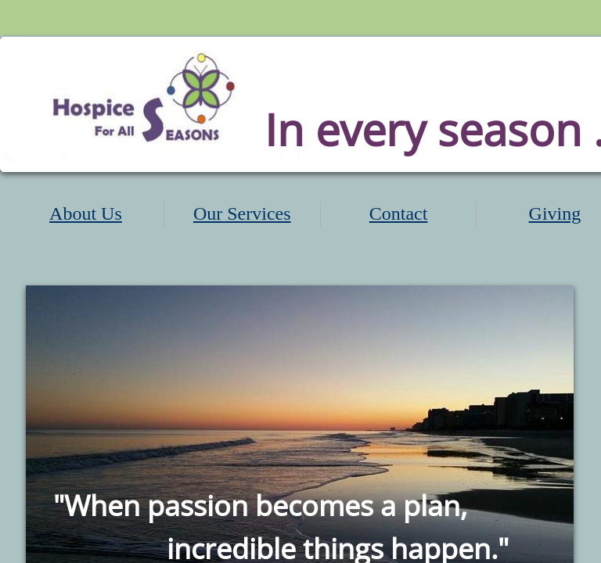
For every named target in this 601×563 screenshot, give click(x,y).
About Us (85, 213)
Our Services (242, 213)
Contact (398, 213)
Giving (555, 213)
